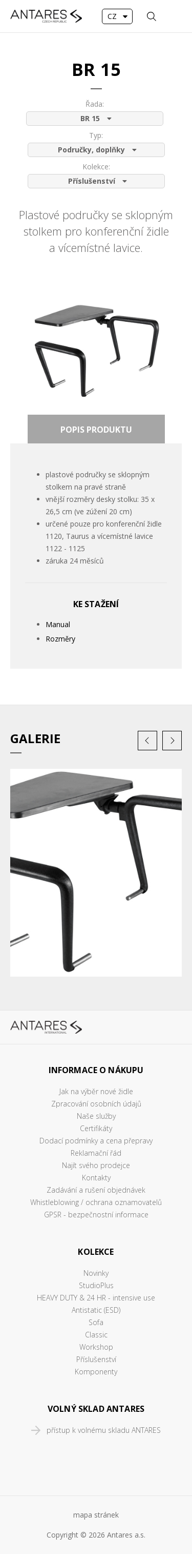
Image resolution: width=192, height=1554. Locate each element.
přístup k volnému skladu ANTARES (104, 1430)
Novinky (96, 1273)
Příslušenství (96, 1359)
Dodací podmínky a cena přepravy (96, 1140)
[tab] (96, 429)
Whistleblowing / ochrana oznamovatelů (96, 1202)
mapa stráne (94, 1515)
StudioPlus (96, 1285)
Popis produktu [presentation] (96, 429)
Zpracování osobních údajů (96, 1104)
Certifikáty (96, 1128)
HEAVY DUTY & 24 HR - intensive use (96, 1298)
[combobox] (117, 16)
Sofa (96, 1322)
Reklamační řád (96, 1153)
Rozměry (60, 639)
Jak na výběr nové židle (96, 1091)
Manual (58, 624)
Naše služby (96, 1116)
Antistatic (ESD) (96, 1310)
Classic (96, 1334)
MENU (174, 16)
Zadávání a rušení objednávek (96, 1190)
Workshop (96, 1347)
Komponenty (96, 1371)
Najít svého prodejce (96, 1165)
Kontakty (96, 1177)
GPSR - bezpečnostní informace (96, 1214)
